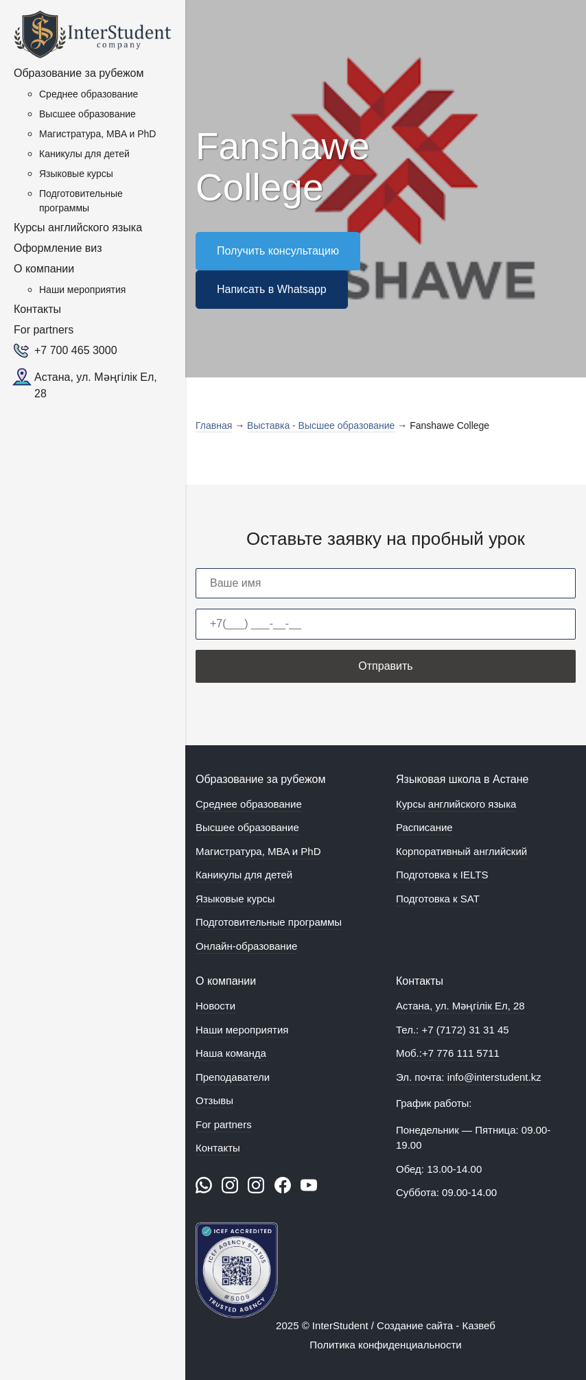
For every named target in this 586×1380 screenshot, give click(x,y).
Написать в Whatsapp (272, 289)
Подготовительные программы (81, 200)
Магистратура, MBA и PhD (97, 133)
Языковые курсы (76, 173)
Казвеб (478, 1325)
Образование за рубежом (79, 73)
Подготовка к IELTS (442, 874)
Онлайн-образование (246, 946)
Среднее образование (88, 94)
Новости (215, 1005)
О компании (44, 268)
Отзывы (214, 1100)
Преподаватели (233, 1077)
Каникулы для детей (84, 153)
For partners (43, 330)
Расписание (424, 827)
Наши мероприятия (82, 289)
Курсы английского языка (78, 227)
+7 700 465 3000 (75, 350)
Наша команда (231, 1053)
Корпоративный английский (461, 851)
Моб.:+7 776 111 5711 (448, 1053)
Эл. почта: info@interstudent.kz (468, 1077)
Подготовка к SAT (438, 898)
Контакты (37, 309)
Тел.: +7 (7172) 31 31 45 (452, 1030)
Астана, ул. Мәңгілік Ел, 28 (95, 385)
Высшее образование (87, 113)
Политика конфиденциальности (385, 1344)
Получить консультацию (278, 251)
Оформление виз (58, 248)
